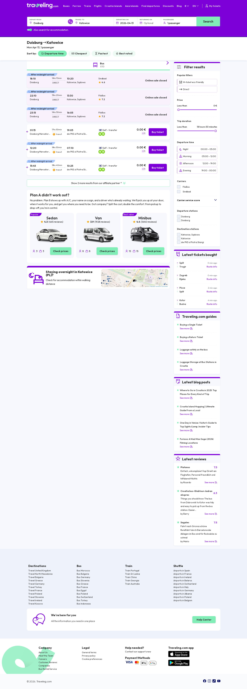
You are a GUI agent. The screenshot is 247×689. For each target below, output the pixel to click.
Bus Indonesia (84, 603)
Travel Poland (35, 593)
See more (186, 328)
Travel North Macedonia (40, 573)
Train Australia (132, 583)
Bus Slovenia (83, 580)
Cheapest (79, 53)
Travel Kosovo (35, 603)
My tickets (212, 6)
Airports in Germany (183, 590)
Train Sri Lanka (132, 573)
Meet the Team (46, 655)
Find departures (150, 5)
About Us (43, 652)
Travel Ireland (35, 600)
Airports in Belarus (182, 580)
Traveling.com (44, 681)
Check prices (60, 251)
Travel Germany (36, 583)
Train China (131, 577)
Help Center (204, 619)
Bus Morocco (83, 570)
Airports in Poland (182, 597)
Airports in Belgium (182, 600)
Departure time (52, 53)
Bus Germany (83, 577)
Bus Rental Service (48, 669)
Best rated (124, 53)
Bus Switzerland (85, 597)
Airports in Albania (182, 593)
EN (196, 5)
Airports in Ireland (182, 577)
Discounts (168, 5)
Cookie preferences (92, 659)
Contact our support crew (138, 651)
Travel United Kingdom (39, 570)
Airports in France (182, 573)
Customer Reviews (48, 662)
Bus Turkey (82, 600)
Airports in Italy (181, 587)
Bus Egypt (81, 590)
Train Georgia (132, 580)
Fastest (101, 53)
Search (208, 21)
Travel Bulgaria (35, 577)
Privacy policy (88, 655)
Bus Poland (82, 593)
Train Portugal (132, 570)
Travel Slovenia (36, 597)
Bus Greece (82, 583)
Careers (43, 659)
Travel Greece (35, 580)
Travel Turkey (35, 587)
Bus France (82, 587)
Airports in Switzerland (184, 583)
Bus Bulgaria (83, 573)
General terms (89, 652)
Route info (212, 266)
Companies (44, 665)
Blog (179, 5)
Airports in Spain (181, 570)
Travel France (35, 590)
